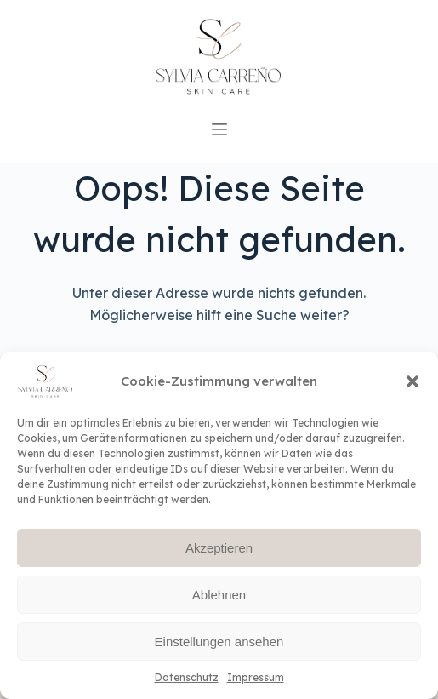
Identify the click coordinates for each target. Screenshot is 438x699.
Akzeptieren (219, 548)
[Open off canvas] (219, 129)
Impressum (255, 677)
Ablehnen (219, 594)
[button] (412, 381)
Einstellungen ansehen (219, 641)
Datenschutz (187, 677)
